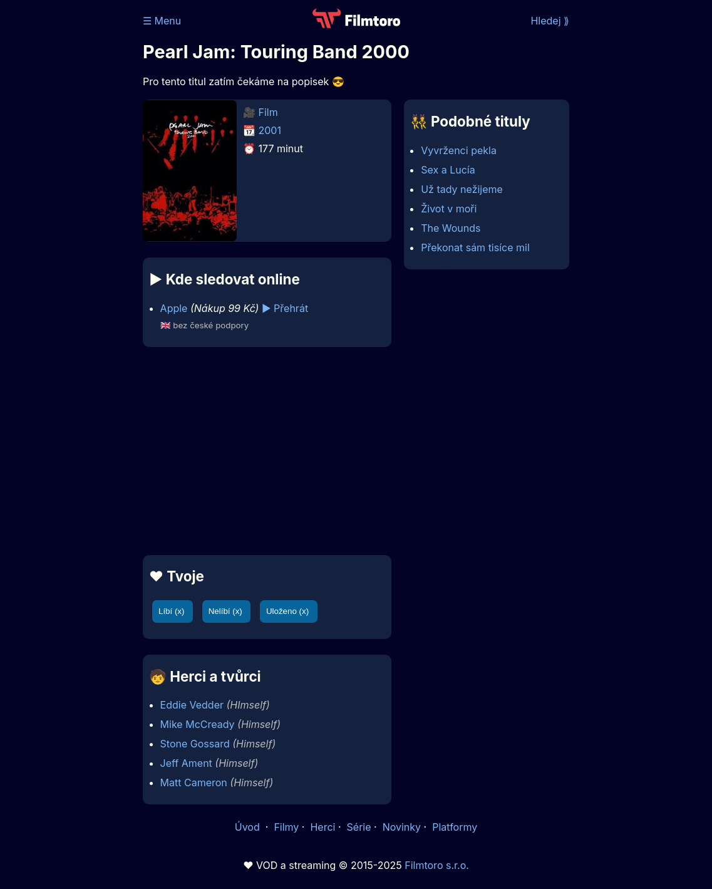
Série (359, 827)
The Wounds (450, 228)
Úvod (248, 827)
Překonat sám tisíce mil (475, 247)
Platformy (454, 827)
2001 (270, 130)
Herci (322, 827)
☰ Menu (162, 20)
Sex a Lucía (448, 170)
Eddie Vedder (192, 705)
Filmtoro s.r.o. (437, 865)
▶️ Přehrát (285, 308)
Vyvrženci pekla (459, 150)
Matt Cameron (193, 782)
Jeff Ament (186, 763)
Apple (174, 308)
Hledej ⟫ (549, 20)
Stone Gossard (195, 743)
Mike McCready (197, 724)
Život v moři (449, 208)
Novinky (402, 827)
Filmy (286, 827)
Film (268, 112)
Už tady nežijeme (462, 189)
